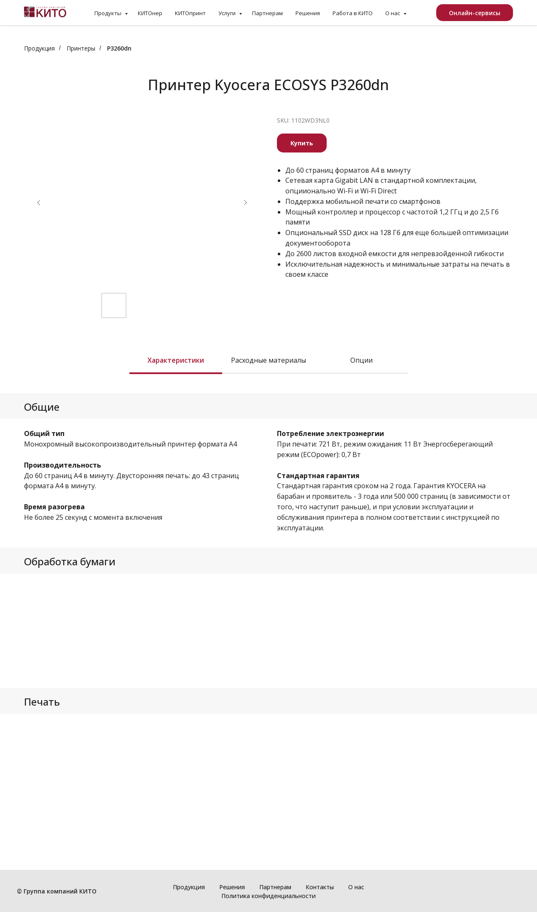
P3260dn (119, 48)
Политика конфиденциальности (268, 896)
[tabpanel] (268, 406)
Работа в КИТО (353, 13)
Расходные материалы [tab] (268, 360)
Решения (307, 13)
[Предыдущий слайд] (38, 202)
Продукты (108, 13)
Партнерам (267, 13)
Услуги (227, 13)
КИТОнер (150, 13)
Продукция (39, 48)
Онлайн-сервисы (474, 13)
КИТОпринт (190, 13)
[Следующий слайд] (245, 202)
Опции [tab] (361, 360)
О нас (393, 13)
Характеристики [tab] (176, 360)
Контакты (320, 887)
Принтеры (81, 48)
